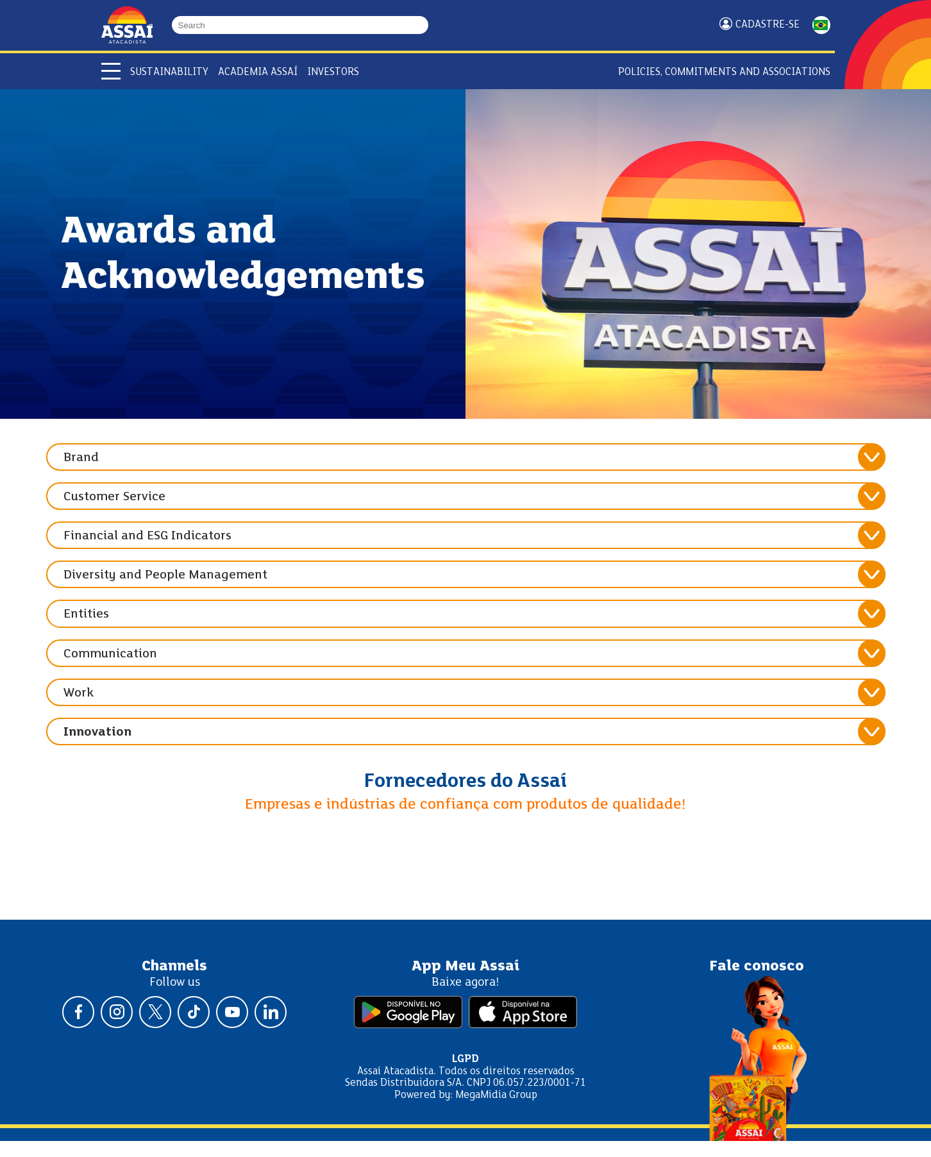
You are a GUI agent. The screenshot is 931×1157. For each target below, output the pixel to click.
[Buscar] (422, 25)
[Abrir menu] (111, 71)
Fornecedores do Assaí (465, 782)
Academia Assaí (258, 72)
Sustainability (169, 72)
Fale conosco (756, 966)
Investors (333, 72)
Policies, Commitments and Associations (724, 72)
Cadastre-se (767, 24)
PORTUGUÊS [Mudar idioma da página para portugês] (821, 25)
